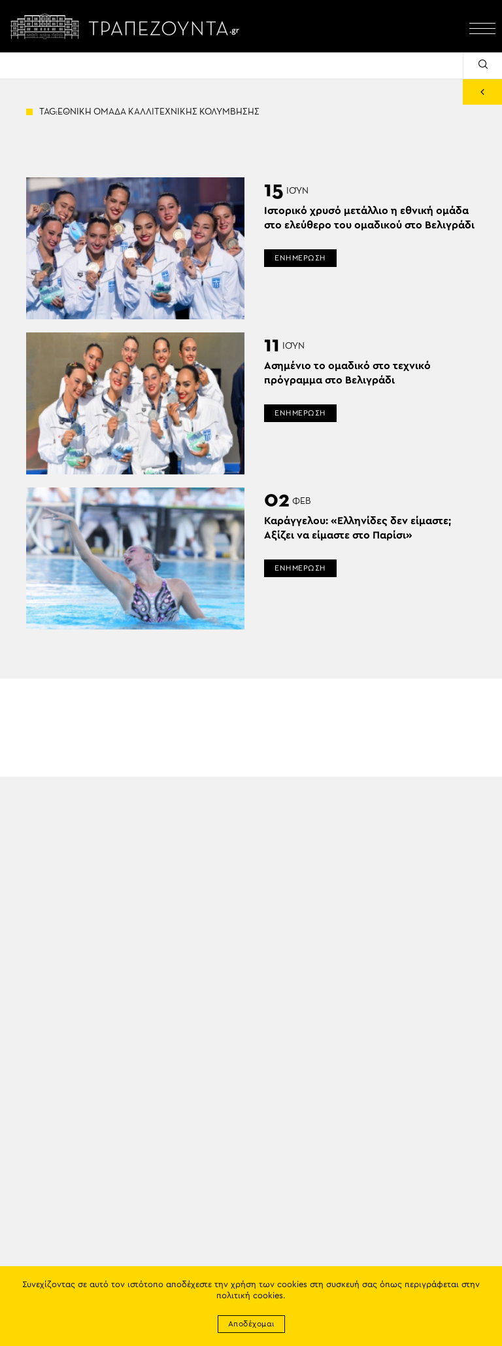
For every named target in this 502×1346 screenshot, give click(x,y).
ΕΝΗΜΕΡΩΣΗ (300, 258)
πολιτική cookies (249, 1296)
